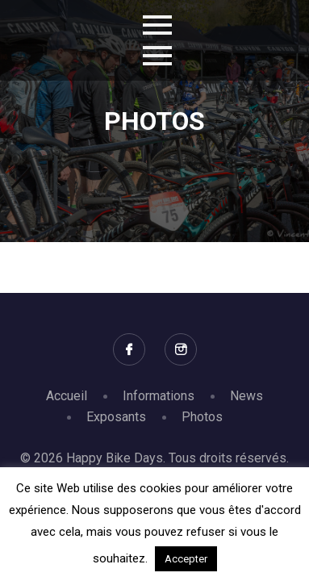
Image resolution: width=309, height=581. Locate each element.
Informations (158, 395)
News (246, 395)
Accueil (66, 395)
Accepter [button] (186, 559)
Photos (202, 416)
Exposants (116, 416)
